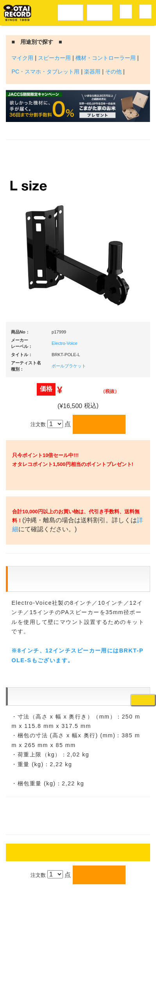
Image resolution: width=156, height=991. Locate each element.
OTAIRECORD (75, 977)
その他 (113, 71)
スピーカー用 (54, 58)
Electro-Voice (64, 343)
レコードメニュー (70, 11)
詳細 (56, 566)
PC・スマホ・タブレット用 (45, 71)
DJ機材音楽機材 (99, 11)
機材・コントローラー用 (105, 58)
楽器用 (92, 71)
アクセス (42, 944)
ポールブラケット (69, 366)
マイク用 (22, 58)
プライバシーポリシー (85, 961)
